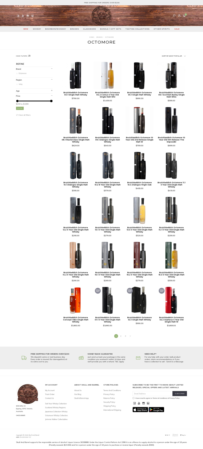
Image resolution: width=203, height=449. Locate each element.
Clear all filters (23, 115)
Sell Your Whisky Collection (56, 404)
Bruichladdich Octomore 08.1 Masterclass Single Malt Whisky (75, 143)
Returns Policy (109, 398)
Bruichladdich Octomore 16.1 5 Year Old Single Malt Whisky (107, 277)
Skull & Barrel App (81, 398)
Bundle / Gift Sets (110, 29)
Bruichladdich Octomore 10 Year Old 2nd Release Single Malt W (139, 143)
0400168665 (20, 415)
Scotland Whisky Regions (55, 407)
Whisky (37, 29)
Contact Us (49, 398)
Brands (74, 29)
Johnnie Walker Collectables (56, 419)
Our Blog (77, 394)
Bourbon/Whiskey (55, 29)
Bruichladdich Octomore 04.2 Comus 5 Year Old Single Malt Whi (107, 94)
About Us (78, 390)
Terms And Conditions (112, 390)
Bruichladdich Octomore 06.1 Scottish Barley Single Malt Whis (171, 94)
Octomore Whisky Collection (56, 415)
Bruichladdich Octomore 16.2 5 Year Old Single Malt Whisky (140, 277)
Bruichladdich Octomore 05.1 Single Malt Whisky (139, 93)
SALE (177, 29)
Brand (18, 69)
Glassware (89, 29)
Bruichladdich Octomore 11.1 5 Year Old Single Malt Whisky (171, 188)
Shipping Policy (109, 406)
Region (19, 80)
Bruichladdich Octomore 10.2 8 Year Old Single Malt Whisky (108, 188)
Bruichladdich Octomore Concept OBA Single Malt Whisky (75, 322)
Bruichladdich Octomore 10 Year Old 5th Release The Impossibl (171, 143)
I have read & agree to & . (156, 398)
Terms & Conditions (160, 398)
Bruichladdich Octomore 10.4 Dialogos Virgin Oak (139, 187)
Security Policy (109, 402)
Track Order (50, 394)
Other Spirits (162, 29)
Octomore (22, 73)
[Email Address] (153, 393)
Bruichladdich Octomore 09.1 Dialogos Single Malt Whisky (107, 143)
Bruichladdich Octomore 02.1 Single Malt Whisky (139, 321)
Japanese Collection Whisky (56, 411)
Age (18, 91)
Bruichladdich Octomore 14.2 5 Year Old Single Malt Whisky (76, 277)
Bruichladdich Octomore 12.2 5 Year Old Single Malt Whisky (76, 232)
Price (18, 96)
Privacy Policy (109, 394)
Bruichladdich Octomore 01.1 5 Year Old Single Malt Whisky (107, 322)
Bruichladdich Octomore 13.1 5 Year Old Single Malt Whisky (107, 232)
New (25, 29)
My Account (50, 390)
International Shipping (112, 410)
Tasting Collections (137, 29)
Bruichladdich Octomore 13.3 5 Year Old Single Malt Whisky (139, 232)
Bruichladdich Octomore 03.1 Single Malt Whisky (75, 93)
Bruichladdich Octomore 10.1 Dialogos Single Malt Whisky (75, 188)
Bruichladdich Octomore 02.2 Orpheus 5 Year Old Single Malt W (171, 322)
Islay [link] (21, 84)
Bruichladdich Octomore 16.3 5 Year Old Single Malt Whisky (171, 277)
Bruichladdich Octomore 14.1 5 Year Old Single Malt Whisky (171, 232)
